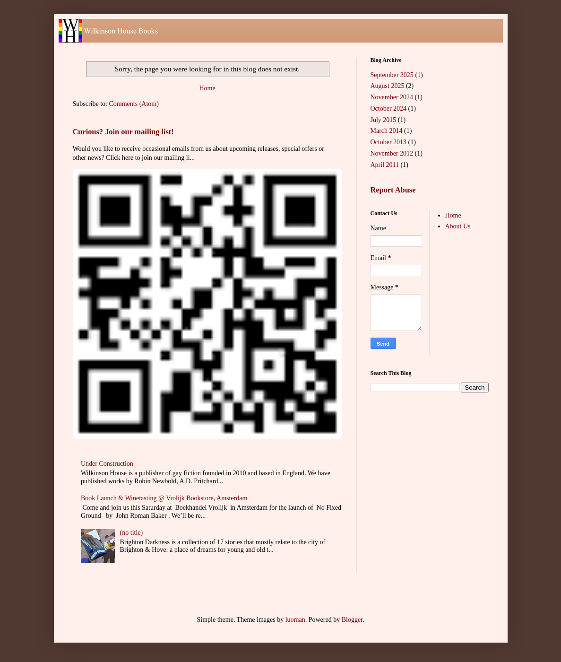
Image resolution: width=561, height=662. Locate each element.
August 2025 (388, 85)
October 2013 (389, 142)
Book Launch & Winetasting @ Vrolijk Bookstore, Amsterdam (164, 498)
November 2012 (392, 153)
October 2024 (389, 108)
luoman (295, 619)
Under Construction (107, 463)
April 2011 (385, 164)
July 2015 (384, 119)
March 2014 (387, 130)
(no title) (131, 532)
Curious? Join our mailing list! (123, 131)
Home (207, 88)
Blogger (352, 619)
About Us (458, 226)
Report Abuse (393, 189)
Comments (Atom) (134, 103)
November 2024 (392, 97)
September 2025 (392, 74)
